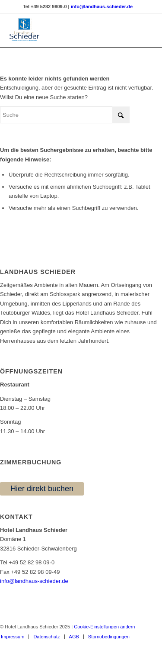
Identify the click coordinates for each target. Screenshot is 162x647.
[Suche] (65, 114)
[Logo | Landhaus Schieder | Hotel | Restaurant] (65, 30)
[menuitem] (46, 636)
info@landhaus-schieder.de (34, 581)
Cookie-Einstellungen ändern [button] (104, 626)
